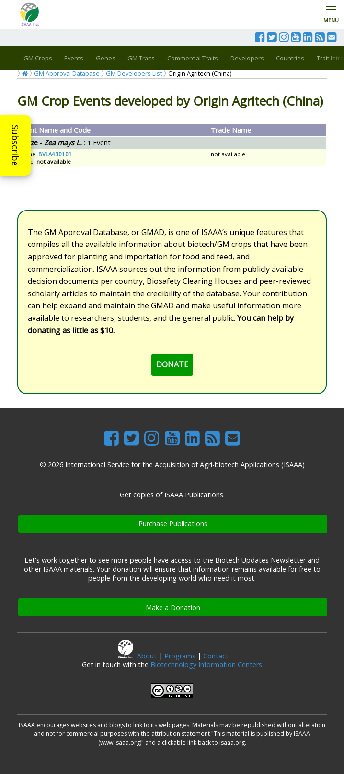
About (147, 655)
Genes (105, 58)
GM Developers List (134, 73)
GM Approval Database (67, 73)
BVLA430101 (55, 154)
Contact (216, 655)
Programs (179, 655)
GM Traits (141, 58)
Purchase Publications (172, 523)
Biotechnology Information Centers (206, 664)
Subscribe (15, 145)
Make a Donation (173, 607)
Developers (247, 58)
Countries (290, 58)
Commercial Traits (192, 58)
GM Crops (37, 58)
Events (73, 58)
